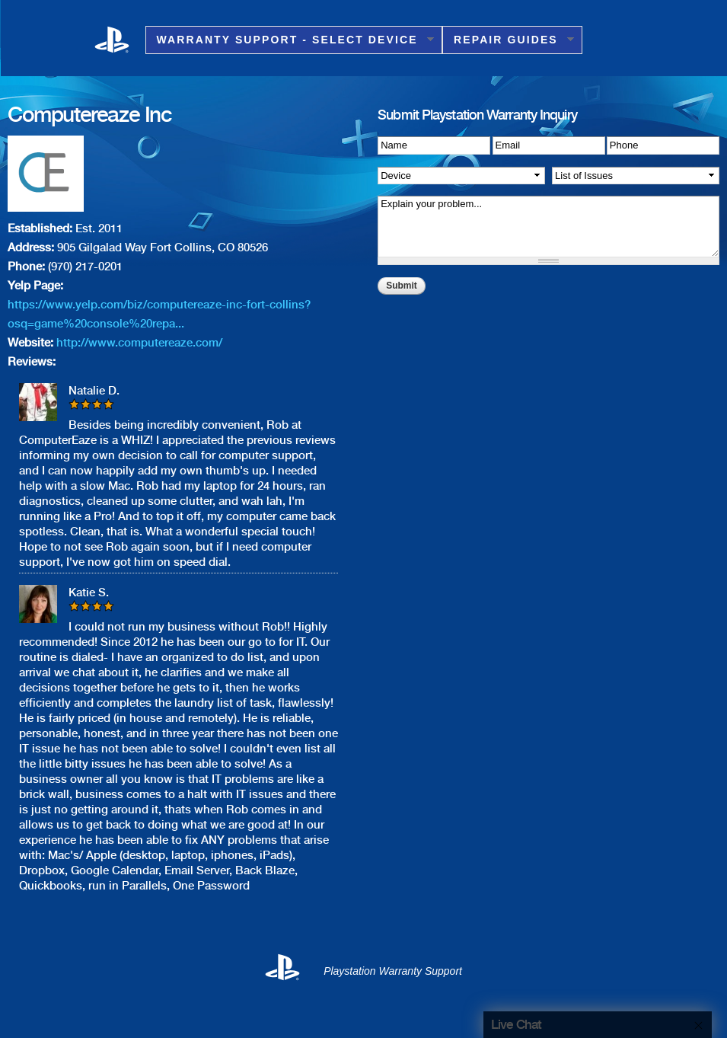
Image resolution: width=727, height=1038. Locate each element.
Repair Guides (508, 40)
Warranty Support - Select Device (289, 40)
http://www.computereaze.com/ (139, 343)
